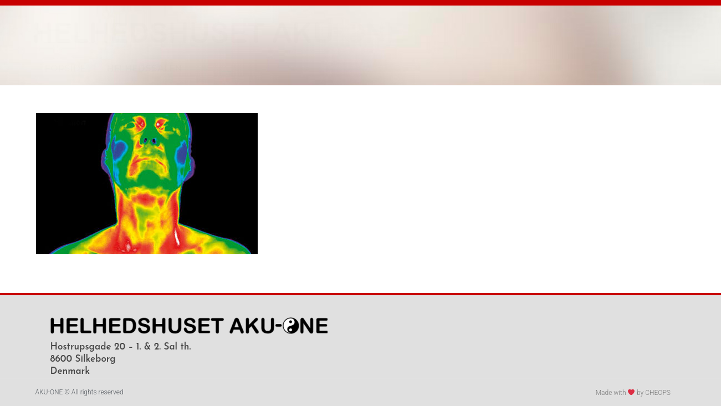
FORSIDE (65, 68)
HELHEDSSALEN (144, 68)
